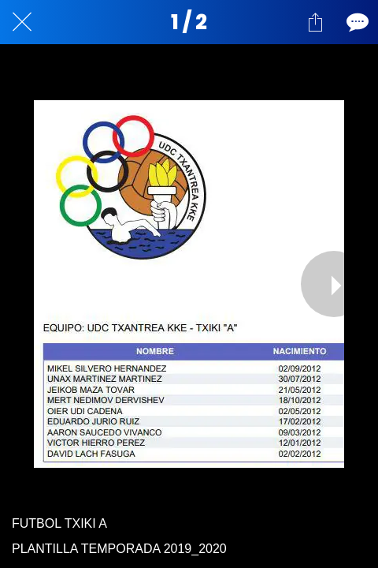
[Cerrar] (22, 22)
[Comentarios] (356, 22)
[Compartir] (315, 22)
